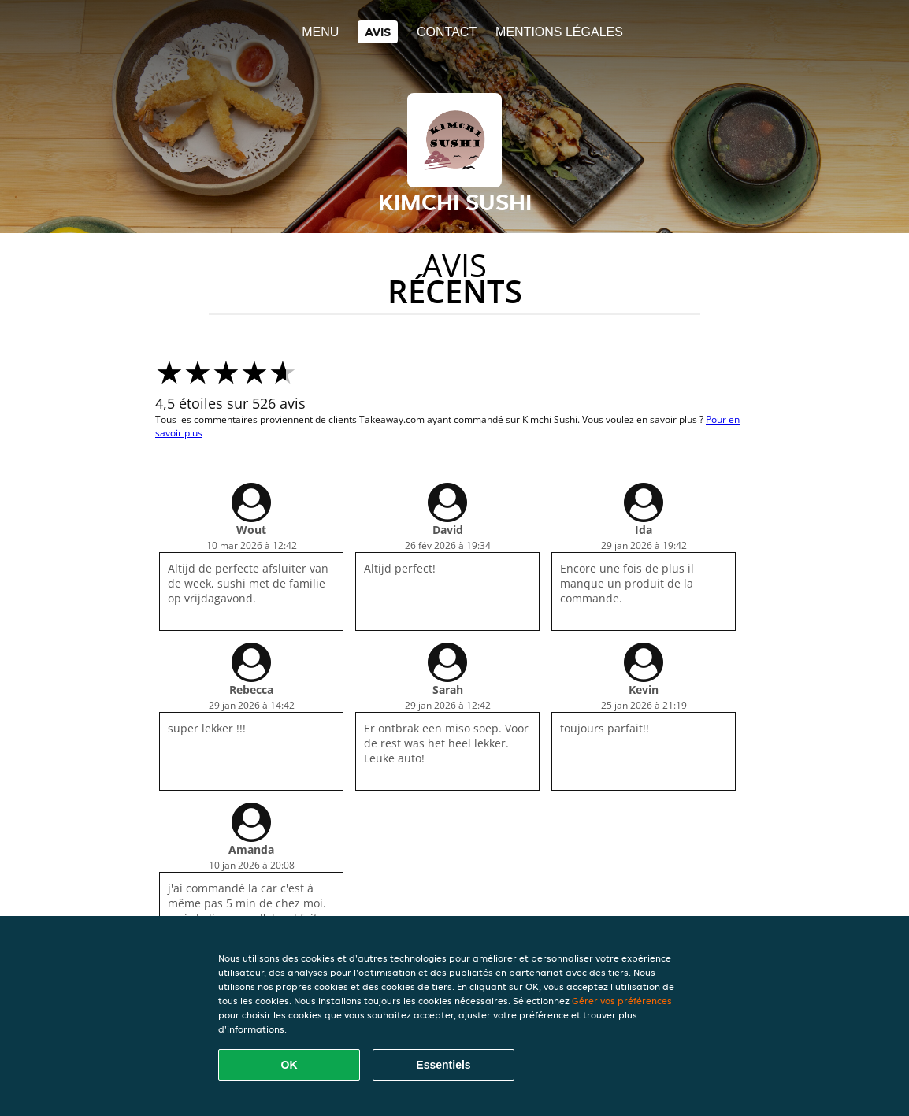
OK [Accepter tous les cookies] (289, 1065)
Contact (447, 32)
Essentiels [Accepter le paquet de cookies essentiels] (443, 1065)
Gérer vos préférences (622, 1001)
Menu (320, 32)
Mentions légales (559, 32)
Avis (378, 32)
